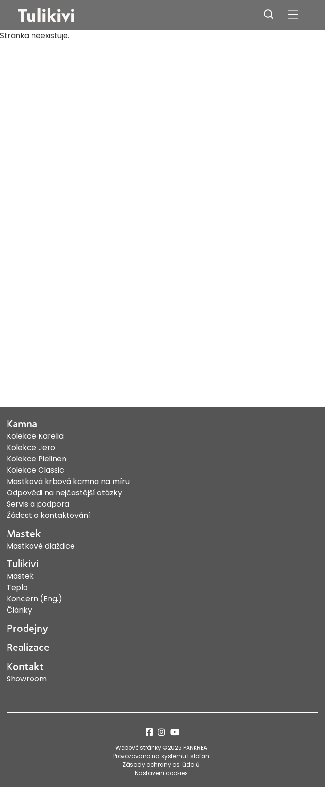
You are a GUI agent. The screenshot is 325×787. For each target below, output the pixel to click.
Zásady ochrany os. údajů (161, 765)
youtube (174, 732)
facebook (149, 732)
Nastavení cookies (161, 773)
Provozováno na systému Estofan (161, 756)
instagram (161, 732)
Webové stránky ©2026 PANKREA (161, 748)
